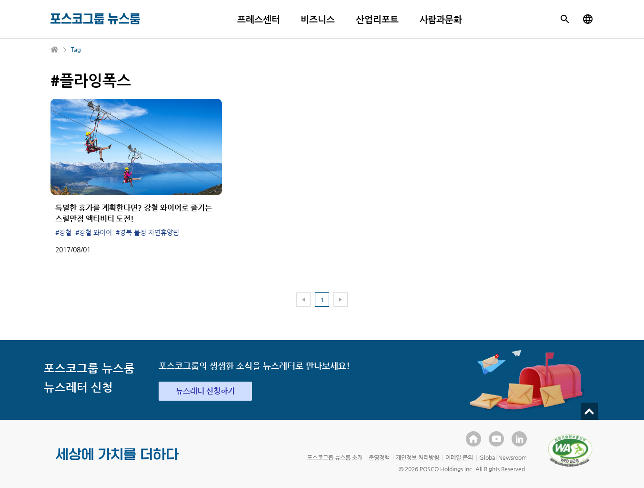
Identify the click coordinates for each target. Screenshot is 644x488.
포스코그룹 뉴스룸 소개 (334, 457)
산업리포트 (377, 19)
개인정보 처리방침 (417, 457)
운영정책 (379, 457)
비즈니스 (318, 19)
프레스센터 (258, 19)
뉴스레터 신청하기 (205, 390)
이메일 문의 (459, 457)
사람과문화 (441, 19)
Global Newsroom (503, 457)
